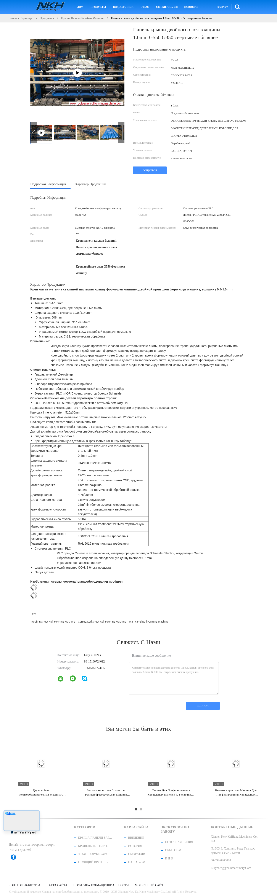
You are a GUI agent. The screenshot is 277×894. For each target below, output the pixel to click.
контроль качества (25, 885)
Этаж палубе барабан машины (95, 854)
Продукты (98, 6)
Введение (136, 837)
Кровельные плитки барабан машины (95, 846)
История (135, 846)
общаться (150, 170)
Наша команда (138, 862)
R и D (169, 858)
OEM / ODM (173, 850)
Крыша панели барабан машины (95, 837)
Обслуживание (138, 854)
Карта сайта (57, 885)
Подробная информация (48, 184)
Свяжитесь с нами (167, 6)
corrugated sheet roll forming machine (102, 621)
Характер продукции (90, 184)
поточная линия (179, 842)
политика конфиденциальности (101, 885)
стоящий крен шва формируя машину (95, 862)
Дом (80, 6)
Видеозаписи (123, 6)
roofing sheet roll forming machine (53, 621)
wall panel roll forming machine (148, 621)
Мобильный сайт (149, 885)
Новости (191, 6)
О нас (145, 6)
